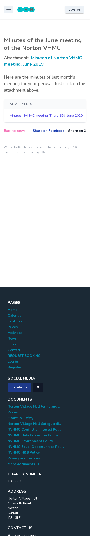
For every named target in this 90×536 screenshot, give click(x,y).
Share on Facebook (48, 130)
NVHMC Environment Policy (30, 441)
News (12, 338)
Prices (13, 327)
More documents (24, 464)
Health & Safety (20, 418)
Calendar (15, 315)
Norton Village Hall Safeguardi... (34, 423)
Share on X (77, 130)
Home (12, 309)
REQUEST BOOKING (24, 355)
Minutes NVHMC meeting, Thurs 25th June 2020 (46, 115)
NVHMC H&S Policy (24, 452)
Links (12, 344)
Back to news (14, 130)
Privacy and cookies (24, 458)
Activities (15, 332)
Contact (14, 350)
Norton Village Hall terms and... (34, 406)
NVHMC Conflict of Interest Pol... (34, 429)
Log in (74, 10)
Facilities (15, 321)
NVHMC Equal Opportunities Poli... (36, 446)
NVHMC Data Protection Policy (33, 435)
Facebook (19, 387)
